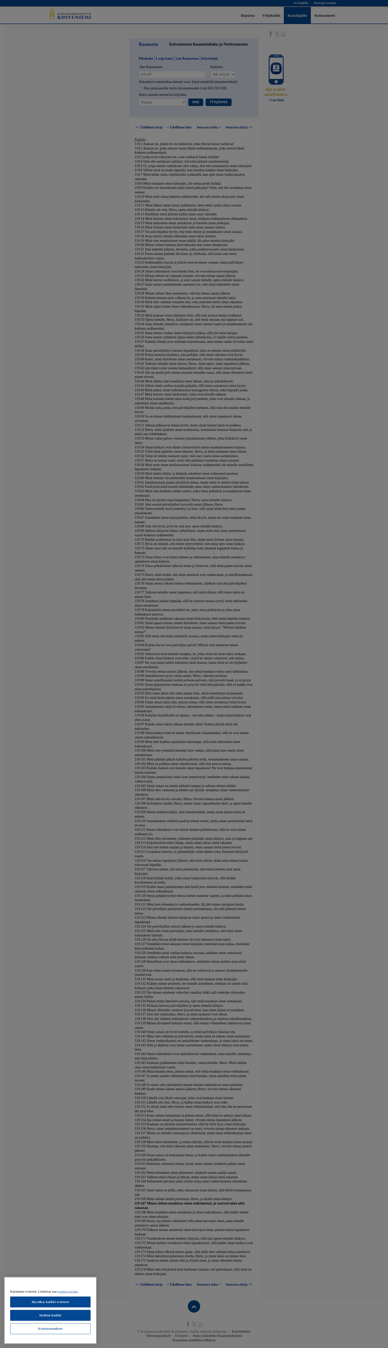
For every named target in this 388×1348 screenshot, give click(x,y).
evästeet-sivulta (68, 1291)
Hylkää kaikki (50, 1315)
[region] (50, 1310)
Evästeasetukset (50, 1328)
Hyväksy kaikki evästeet (50, 1302)
